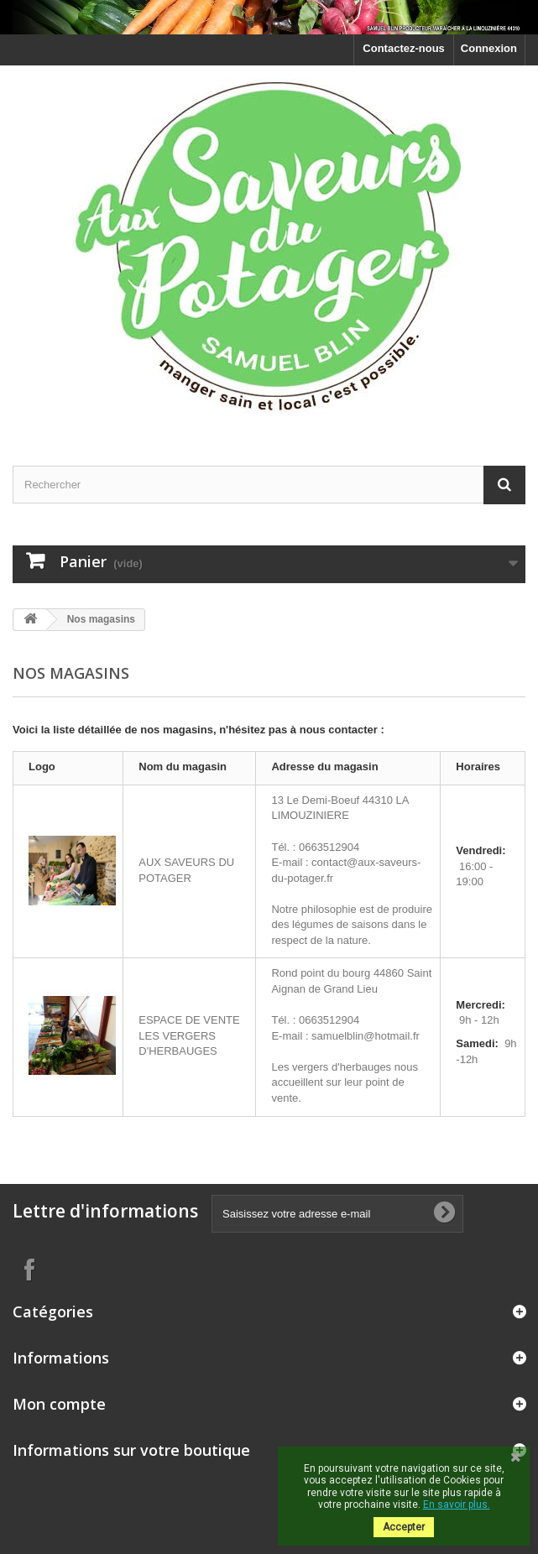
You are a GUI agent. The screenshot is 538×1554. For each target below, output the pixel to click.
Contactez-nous (404, 48)
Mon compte (59, 1404)
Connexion (489, 48)
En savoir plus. (456, 1504)
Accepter (404, 1527)
